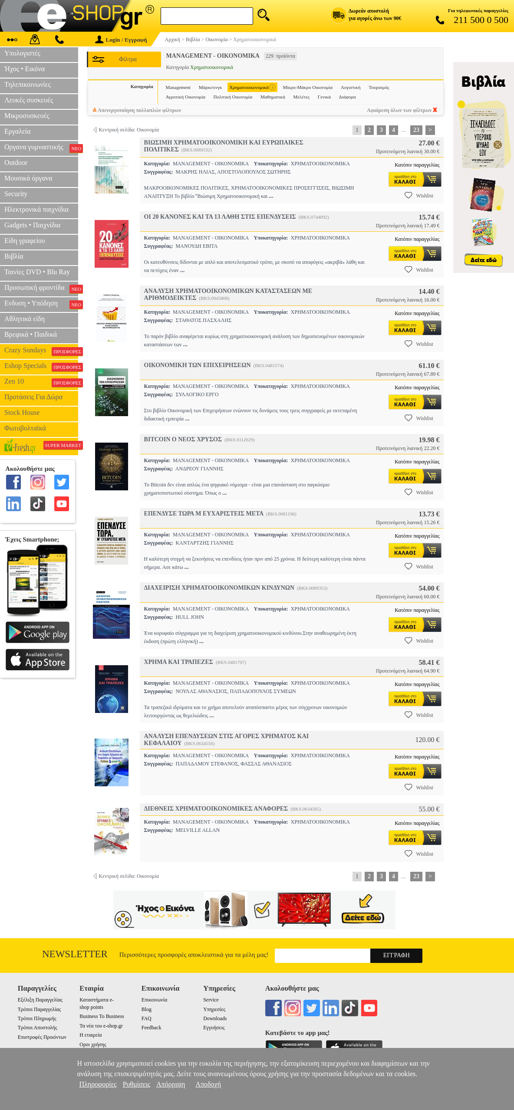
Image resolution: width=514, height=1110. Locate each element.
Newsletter (75, 954)
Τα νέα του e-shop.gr (100, 1026)
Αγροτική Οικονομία (185, 96)
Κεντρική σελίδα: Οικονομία (129, 130)
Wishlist (419, 195)
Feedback (151, 1028)
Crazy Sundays (41, 351)
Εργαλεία (17, 131)
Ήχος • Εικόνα (24, 68)
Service (211, 1000)
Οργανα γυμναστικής (41, 148)
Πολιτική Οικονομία (233, 96)
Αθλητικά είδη (24, 318)
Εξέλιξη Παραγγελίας (40, 1000)
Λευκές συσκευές (28, 100)
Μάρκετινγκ (210, 87)
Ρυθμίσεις (136, 1084)
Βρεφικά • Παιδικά (30, 334)
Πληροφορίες (98, 1084)
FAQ (147, 1018)
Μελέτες (301, 96)
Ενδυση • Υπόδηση (41, 304)
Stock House (22, 412)
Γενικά (324, 96)
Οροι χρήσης (92, 1044)
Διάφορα (347, 96)
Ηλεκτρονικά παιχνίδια (36, 209)
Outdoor (15, 162)
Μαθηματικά (272, 96)
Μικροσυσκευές (26, 115)
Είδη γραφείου (24, 240)
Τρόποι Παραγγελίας (39, 1009)
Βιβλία (13, 256)
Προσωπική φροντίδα (41, 288)
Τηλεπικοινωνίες (27, 84)
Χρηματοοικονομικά (252, 87)
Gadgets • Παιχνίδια (32, 225)
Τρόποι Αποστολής (37, 1028)
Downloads (215, 1018)
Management (178, 87)
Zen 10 (41, 382)
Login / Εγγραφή (121, 39)
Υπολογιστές (22, 53)
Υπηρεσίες (214, 1009)
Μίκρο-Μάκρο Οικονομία (308, 87)
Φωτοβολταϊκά (25, 428)
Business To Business (101, 1016)
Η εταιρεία (90, 1035)
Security (15, 193)
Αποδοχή (208, 1084)
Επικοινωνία (154, 1000)
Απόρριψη (170, 1084)
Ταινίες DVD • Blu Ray (37, 272)
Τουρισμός (379, 87)
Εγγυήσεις (213, 1028)
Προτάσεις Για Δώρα (33, 397)
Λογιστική (351, 87)
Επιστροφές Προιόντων (42, 1037)
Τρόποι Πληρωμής (37, 1018)
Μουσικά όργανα (28, 178)
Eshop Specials (41, 366)
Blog (147, 1009)
